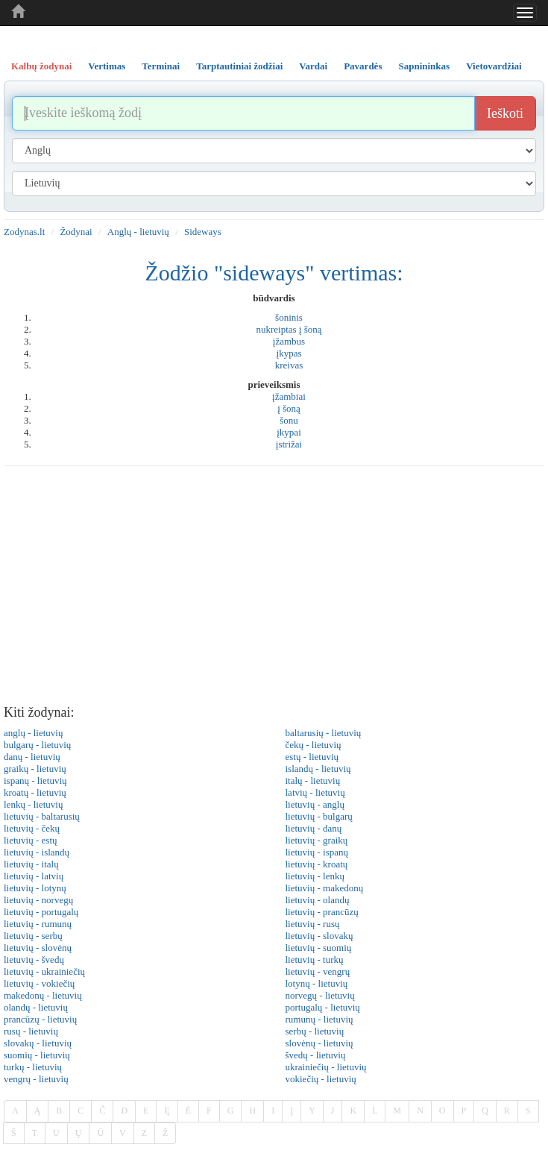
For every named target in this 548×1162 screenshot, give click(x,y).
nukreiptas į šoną (288, 329)
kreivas (289, 365)
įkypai (289, 432)
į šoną (288, 408)
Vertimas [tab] (106, 66)
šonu (289, 420)
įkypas (289, 353)
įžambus (289, 341)
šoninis (289, 317)
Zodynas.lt (24, 231)
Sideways (202, 231)
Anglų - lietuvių (138, 231)
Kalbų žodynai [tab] (41, 66)
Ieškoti (505, 113)
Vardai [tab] (313, 66)
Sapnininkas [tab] (424, 66)
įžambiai (289, 396)
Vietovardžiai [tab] (494, 66)
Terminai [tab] (161, 66)
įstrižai (289, 444)
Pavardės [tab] (363, 66)
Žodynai (76, 231)
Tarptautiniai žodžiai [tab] (239, 66)
